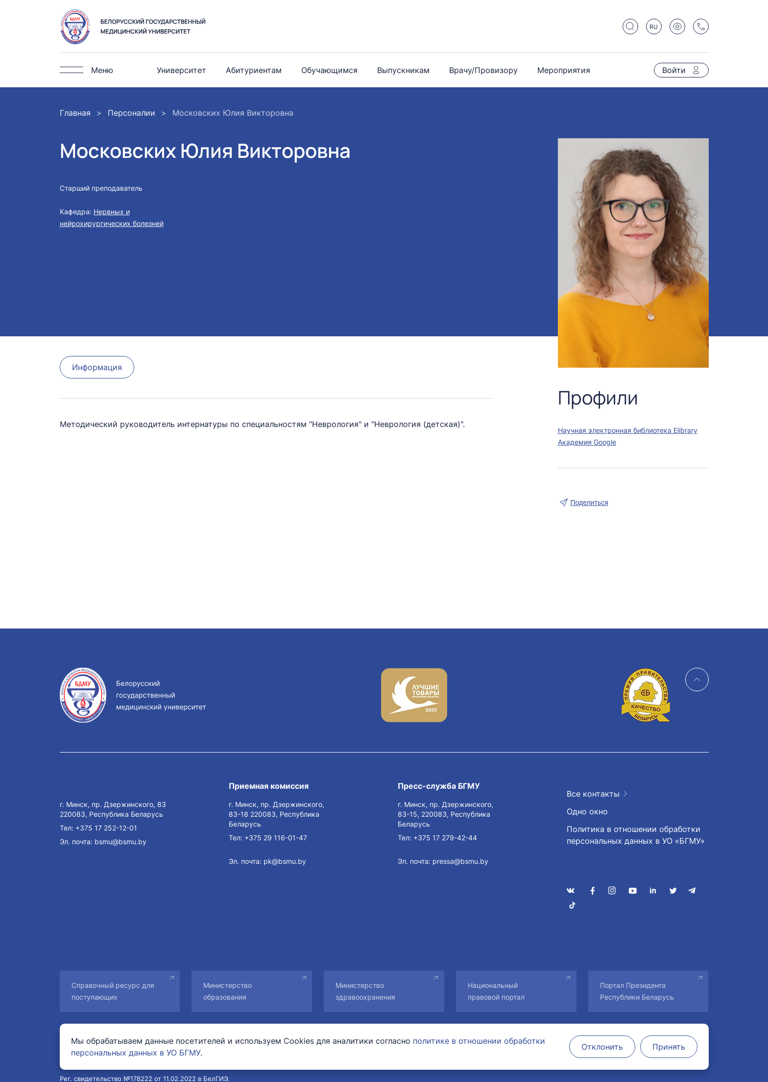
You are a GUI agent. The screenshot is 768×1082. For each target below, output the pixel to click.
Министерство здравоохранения (365, 991)
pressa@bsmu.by (460, 861)
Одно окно (587, 811)
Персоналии (131, 113)
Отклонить (602, 1047)
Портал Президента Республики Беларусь (637, 991)
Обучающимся (329, 70)
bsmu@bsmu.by (120, 841)
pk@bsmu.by (285, 861)
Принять (668, 1047)
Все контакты (593, 794)
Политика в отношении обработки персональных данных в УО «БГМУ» (636, 835)
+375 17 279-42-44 (445, 837)
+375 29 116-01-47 (275, 837)
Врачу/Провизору (483, 70)
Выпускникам (403, 70)
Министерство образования (227, 991)
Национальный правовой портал (496, 991)
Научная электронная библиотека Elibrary (627, 430)
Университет (181, 70)
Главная (75, 113)
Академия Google (587, 442)
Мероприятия (563, 70)
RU (653, 26)
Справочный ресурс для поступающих (113, 991)
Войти (674, 70)
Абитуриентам (254, 70)
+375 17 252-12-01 (106, 828)
